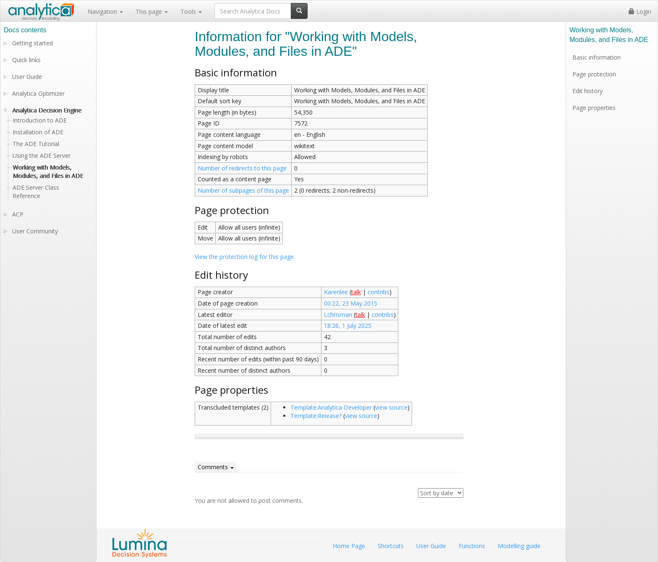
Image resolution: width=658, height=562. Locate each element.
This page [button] (152, 12)
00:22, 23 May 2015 (350, 303)
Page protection (594, 74)
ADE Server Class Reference (36, 191)
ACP (18, 214)
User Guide (27, 77)
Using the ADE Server (41, 155)
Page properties (594, 108)
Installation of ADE (38, 132)
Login (640, 12)
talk (356, 292)
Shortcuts (391, 546)
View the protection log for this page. (245, 257)
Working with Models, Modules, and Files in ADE (48, 171)
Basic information (596, 57)
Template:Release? (316, 416)
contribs (378, 292)
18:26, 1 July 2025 (347, 325)
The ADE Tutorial (36, 144)
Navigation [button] (105, 12)
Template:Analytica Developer (331, 407)
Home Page (349, 546)
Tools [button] (191, 12)
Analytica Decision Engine (46, 110)
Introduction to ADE (40, 120)
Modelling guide (519, 546)
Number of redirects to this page (242, 168)
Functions (472, 546)
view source (391, 407)
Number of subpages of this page (243, 190)
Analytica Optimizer (38, 93)
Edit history (587, 91)
